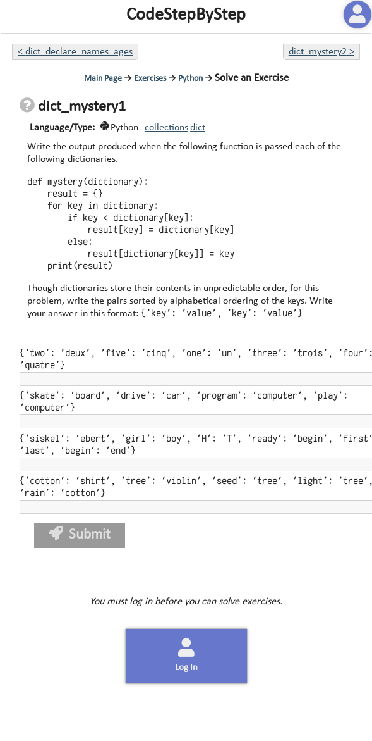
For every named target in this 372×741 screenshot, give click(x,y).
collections (166, 128)
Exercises (150, 79)
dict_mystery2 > (321, 52)
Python (190, 79)
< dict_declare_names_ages (75, 52)
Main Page (103, 79)
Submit (80, 534)
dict (197, 128)
